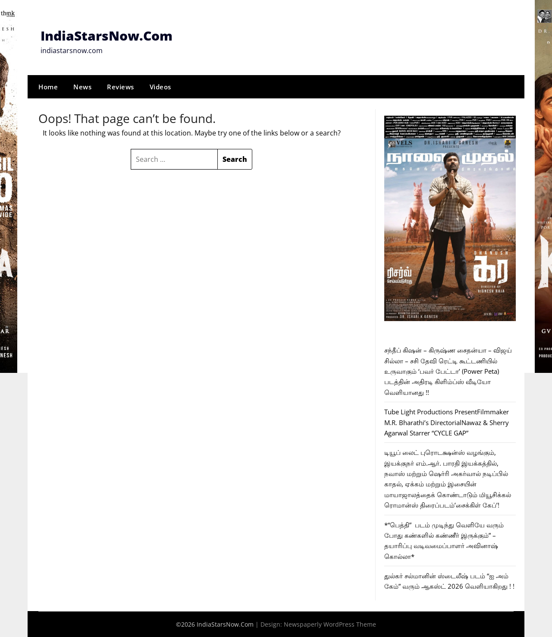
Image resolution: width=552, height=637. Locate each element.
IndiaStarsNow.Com (106, 35)
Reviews (120, 86)
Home (48, 86)
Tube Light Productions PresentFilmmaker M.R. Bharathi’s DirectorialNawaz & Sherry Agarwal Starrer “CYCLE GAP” (446, 422)
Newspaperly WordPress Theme (330, 624)
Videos (160, 86)
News (82, 86)
